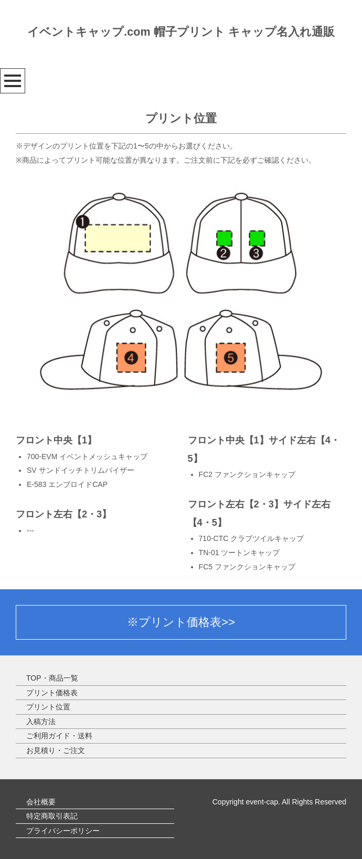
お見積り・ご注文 (55, 750)
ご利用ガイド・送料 (59, 735)
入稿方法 (41, 721)
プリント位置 (48, 707)
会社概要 (41, 802)
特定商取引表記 (52, 816)
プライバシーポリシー (63, 830)
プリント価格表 (52, 692)
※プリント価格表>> (181, 622)
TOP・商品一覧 (52, 678)
